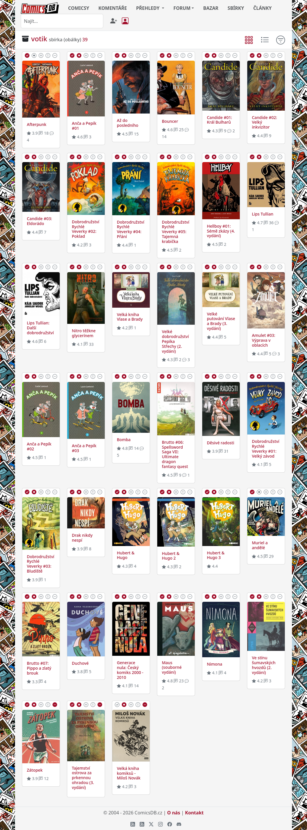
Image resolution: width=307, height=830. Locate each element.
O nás (173, 812)
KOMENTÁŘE (112, 8)
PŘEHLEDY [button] (148, 8)
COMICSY (78, 8)
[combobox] (62, 21)
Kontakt (194, 812)
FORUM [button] (181, 8)
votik (39, 38)
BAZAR (210, 8)
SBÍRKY (236, 8)
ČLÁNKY (262, 8)
